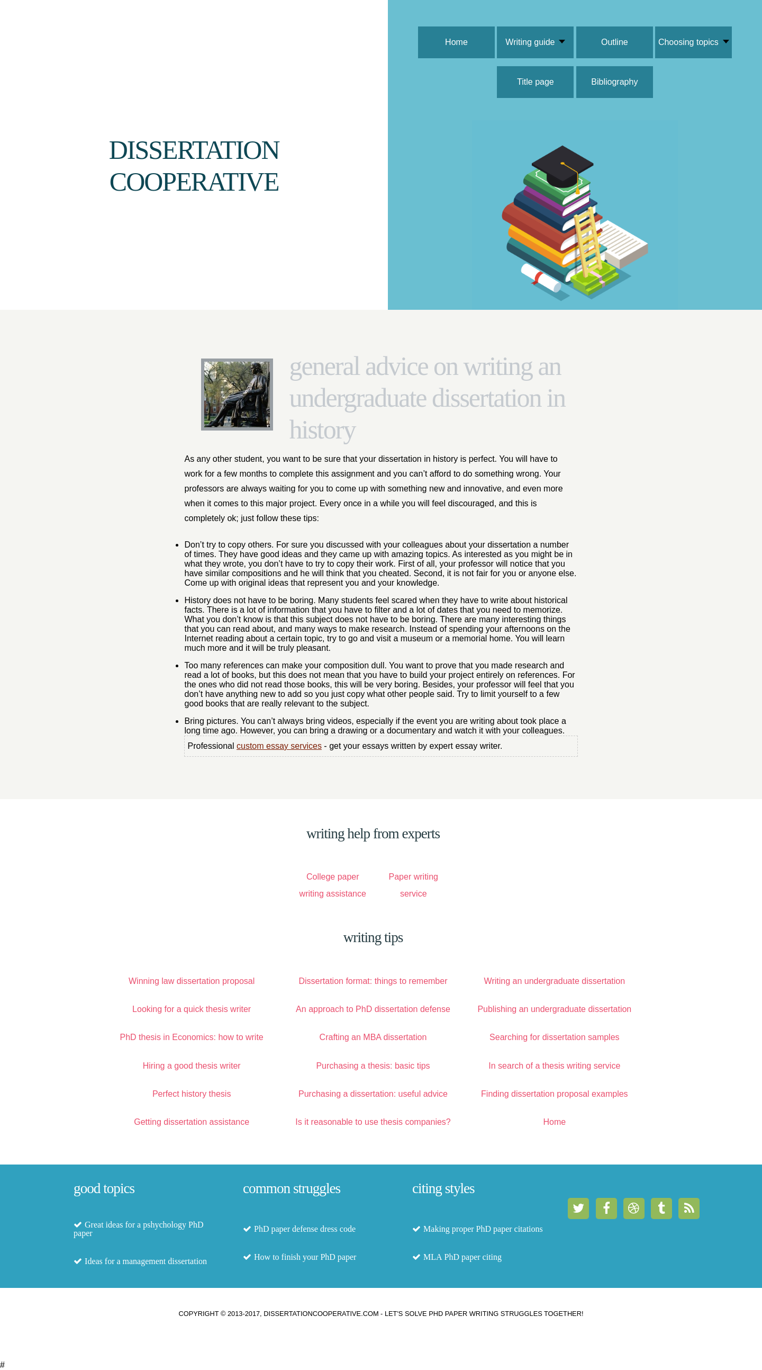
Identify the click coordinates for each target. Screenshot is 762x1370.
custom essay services (279, 745)
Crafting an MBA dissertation (373, 1037)
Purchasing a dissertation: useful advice (373, 1093)
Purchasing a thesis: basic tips (373, 1065)
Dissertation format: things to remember (372, 981)
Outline (614, 42)
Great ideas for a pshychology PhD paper (138, 1229)
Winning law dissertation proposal (192, 981)
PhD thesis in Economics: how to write (192, 1037)
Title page (535, 81)
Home (456, 42)
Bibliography (614, 81)
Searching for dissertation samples (554, 1037)
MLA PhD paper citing (462, 1257)
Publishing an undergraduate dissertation (554, 1009)
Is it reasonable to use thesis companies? (373, 1121)
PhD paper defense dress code (305, 1229)
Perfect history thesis (191, 1093)
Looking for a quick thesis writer (191, 1009)
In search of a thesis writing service (554, 1065)
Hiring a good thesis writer (192, 1065)
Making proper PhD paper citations (483, 1229)
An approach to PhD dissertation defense (373, 1009)
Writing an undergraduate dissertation (554, 981)
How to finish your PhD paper (305, 1257)
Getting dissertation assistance (191, 1121)
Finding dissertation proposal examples (554, 1093)
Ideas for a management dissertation (146, 1261)
